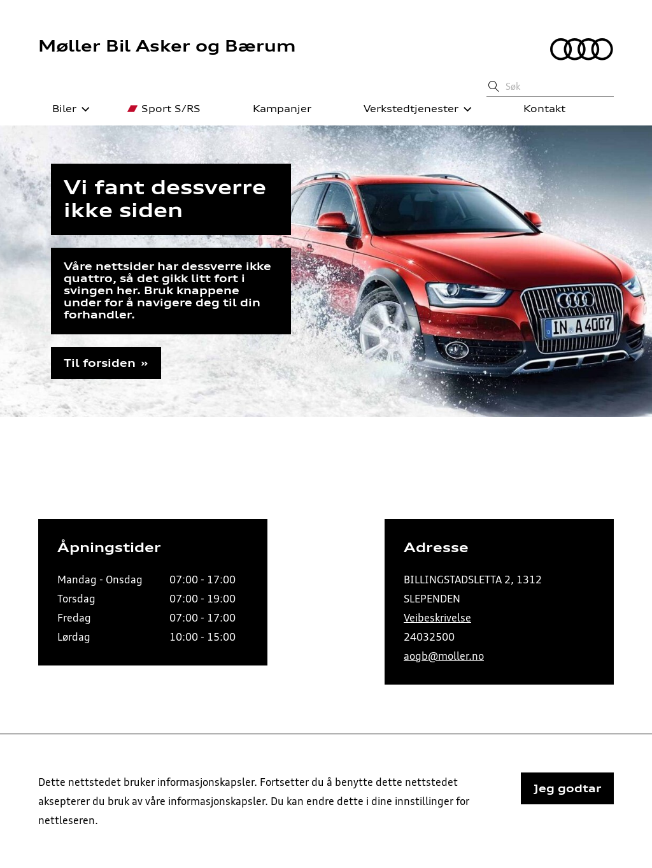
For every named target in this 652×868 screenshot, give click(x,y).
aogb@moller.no (444, 656)
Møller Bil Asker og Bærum (166, 45)
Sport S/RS (164, 109)
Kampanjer (275, 109)
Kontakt (537, 109)
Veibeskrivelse (437, 617)
